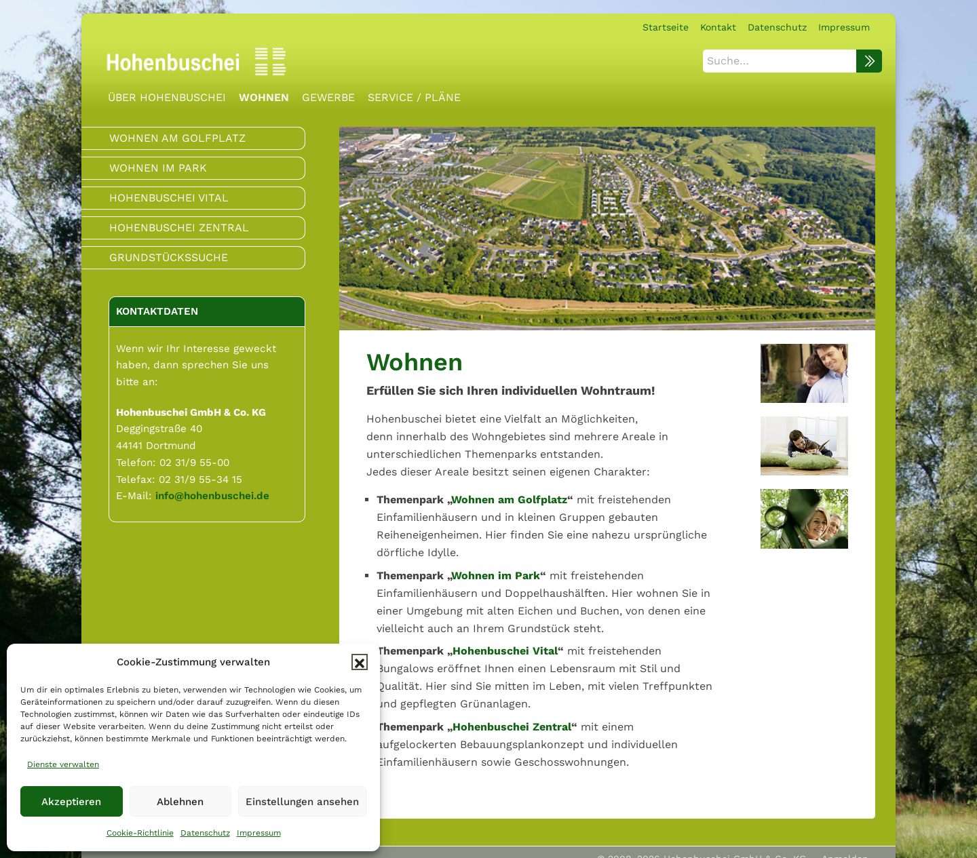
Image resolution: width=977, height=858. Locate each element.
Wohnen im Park (495, 575)
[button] (359, 662)
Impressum (259, 833)
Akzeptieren (71, 802)
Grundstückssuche (168, 257)
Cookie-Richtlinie (140, 833)
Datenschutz (205, 833)
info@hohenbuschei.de (212, 496)
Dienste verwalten (63, 764)
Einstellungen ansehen (302, 802)
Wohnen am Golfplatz (509, 499)
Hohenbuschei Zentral (512, 726)
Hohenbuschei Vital (505, 650)
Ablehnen (180, 802)
